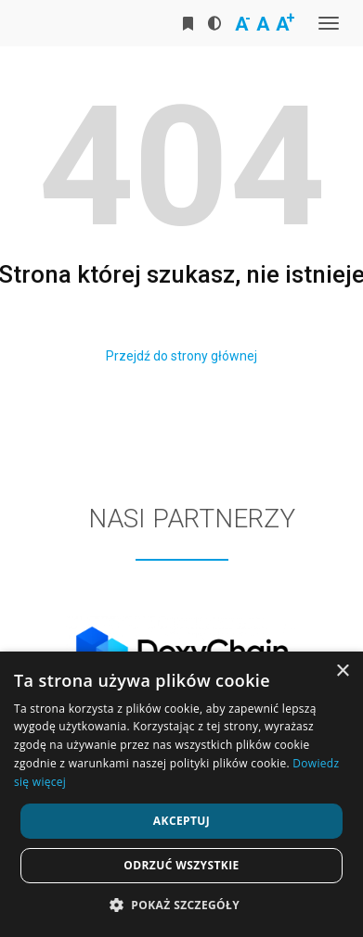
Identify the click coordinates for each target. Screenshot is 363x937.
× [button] (342, 671)
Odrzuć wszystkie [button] (181, 865)
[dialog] (181, 794)
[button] (181, 905)
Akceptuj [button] (181, 821)
